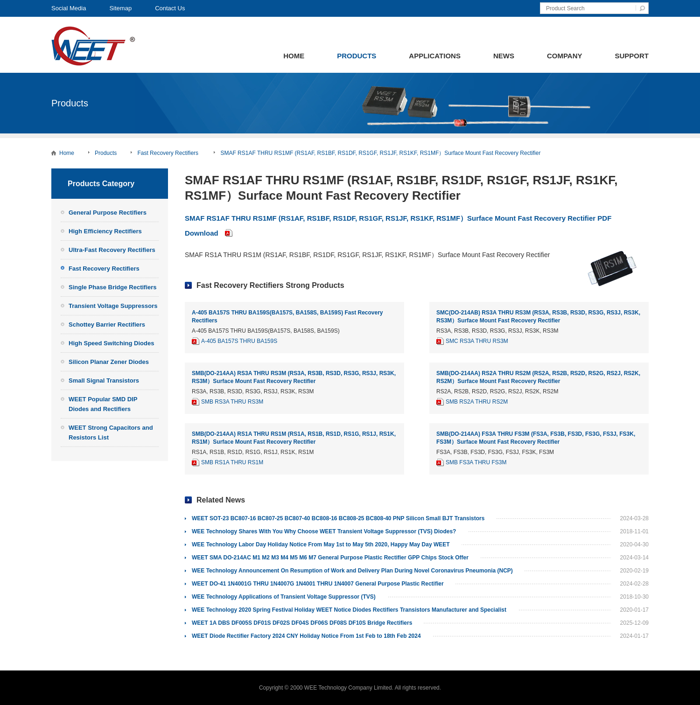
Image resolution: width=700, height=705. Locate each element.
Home (293, 56)
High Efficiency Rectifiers (105, 231)
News (503, 56)
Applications (435, 56)
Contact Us (170, 8)
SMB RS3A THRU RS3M (232, 401)
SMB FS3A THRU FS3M (476, 462)
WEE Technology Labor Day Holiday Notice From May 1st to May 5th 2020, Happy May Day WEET (321, 544)
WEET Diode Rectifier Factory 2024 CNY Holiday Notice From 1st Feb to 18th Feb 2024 (306, 636)
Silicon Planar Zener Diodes (109, 361)
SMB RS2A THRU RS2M (477, 401)
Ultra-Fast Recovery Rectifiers (112, 249)
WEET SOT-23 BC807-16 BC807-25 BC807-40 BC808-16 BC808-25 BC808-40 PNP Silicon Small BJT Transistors (338, 518)
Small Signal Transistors (104, 380)
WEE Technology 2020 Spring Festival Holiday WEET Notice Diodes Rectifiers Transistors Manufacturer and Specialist (349, 610)
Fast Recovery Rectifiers (168, 153)
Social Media (68, 8)
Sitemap (120, 8)
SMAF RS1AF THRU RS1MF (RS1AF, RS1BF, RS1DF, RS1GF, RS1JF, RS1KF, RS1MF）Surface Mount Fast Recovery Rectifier (380, 153)
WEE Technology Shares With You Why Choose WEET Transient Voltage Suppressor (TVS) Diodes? (324, 531)
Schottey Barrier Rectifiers (107, 324)
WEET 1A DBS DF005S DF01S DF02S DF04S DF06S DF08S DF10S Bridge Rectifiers (302, 623)
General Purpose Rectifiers (108, 212)
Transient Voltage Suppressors (113, 305)
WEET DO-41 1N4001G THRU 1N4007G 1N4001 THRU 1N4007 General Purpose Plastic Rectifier (318, 583)
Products (356, 56)
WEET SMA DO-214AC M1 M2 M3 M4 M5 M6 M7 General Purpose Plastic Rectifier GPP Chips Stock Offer (330, 557)
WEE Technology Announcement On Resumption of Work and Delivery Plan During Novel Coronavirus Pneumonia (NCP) (352, 570)
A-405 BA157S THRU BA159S (239, 341)
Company (564, 56)
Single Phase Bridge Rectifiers (113, 287)
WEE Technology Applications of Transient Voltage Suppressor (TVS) (284, 596)
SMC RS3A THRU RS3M (477, 341)
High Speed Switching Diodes (111, 343)
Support (632, 56)
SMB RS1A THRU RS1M (232, 462)
